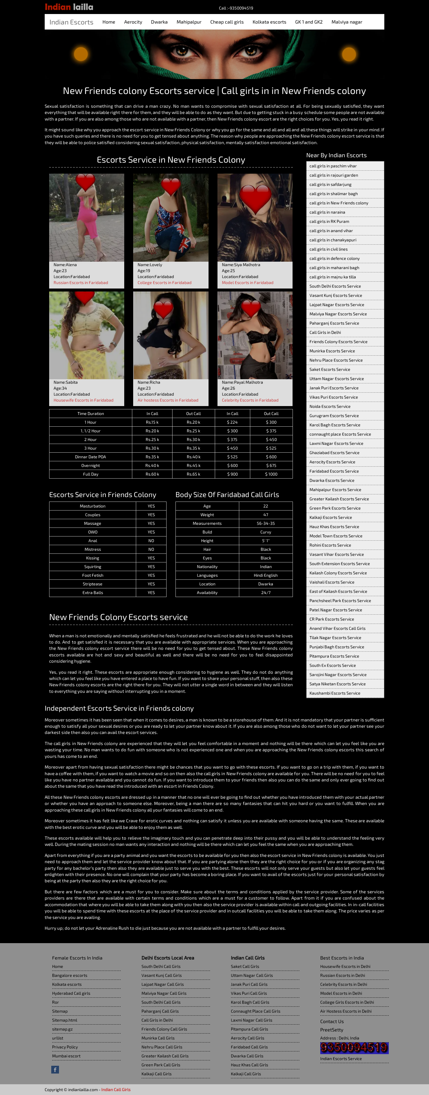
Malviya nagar (347, 21)
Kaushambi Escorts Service (335, 692)
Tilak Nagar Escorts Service (335, 637)
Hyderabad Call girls (71, 993)
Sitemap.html (64, 1019)
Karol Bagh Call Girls (250, 1002)
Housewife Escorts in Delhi (345, 966)
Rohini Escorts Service (330, 545)
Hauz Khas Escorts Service (334, 526)
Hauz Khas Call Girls (249, 1064)
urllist (57, 1037)
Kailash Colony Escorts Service (338, 572)
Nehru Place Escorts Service (336, 360)
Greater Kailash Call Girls (165, 1055)
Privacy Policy (65, 1046)
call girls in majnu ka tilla (333, 276)
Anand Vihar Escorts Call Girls (338, 628)
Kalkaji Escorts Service (331, 517)
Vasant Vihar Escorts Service (337, 554)
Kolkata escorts (269, 21)
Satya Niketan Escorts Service (338, 683)
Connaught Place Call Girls (255, 1011)
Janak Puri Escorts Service (334, 387)
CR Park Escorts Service (332, 618)
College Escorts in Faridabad (165, 282)
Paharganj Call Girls (160, 1011)
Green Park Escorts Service (335, 508)
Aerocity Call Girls (247, 1037)
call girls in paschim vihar (333, 165)
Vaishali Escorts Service (332, 581)
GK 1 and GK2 (309, 21)
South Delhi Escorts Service (335, 286)
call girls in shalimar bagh (334, 193)
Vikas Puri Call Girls (249, 993)
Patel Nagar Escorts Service (336, 609)
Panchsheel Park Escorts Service (340, 600)
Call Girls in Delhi (325, 332)
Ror (55, 1002)
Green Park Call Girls (161, 1064)
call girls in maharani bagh (334, 267)
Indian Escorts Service (341, 1058)
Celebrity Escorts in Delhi (343, 984)
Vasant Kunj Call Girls (162, 975)
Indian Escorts (71, 22)
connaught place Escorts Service (340, 434)
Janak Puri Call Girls (249, 984)
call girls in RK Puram (329, 221)
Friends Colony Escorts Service (339, 341)
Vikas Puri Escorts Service (334, 397)
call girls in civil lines (329, 249)
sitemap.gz (62, 1028)
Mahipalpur (189, 21)
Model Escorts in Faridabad (247, 282)
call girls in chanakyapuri (333, 239)
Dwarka (159, 21)
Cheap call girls (227, 21)
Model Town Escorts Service (336, 535)
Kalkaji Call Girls (157, 1073)
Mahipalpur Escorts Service (335, 489)
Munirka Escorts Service (332, 350)
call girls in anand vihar (331, 230)
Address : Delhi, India (339, 1037)
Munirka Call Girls (158, 1037)
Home (108, 21)
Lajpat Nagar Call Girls (163, 984)
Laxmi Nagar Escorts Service (336, 443)
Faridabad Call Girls (249, 1046)
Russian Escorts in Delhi (342, 975)
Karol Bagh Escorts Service (335, 424)
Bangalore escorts (69, 975)
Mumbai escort (66, 1055)
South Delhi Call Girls (161, 966)
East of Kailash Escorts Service (338, 591)
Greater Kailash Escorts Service (339, 498)
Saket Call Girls (245, 966)
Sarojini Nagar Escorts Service (338, 674)
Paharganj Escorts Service (334, 323)
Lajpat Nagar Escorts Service (337, 304)
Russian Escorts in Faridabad (81, 282)
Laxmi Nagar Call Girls (251, 1019)
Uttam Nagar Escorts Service (337, 378)
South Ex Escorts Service (333, 665)
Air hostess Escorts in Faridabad (168, 399)
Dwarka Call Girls (247, 1055)
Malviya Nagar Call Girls (164, 993)
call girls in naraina (327, 212)
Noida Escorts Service (330, 406)
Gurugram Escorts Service (334, 415)
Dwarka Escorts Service (332, 480)
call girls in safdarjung (331, 184)
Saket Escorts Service (330, 369)
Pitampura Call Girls (249, 1028)
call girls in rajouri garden (334, 175)
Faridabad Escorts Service (334, 471)
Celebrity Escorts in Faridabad (250, 399)
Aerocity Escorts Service (332, 461)
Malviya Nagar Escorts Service (338, 313)
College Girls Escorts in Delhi (347, 1002)
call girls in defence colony (335, 258)
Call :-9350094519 (236, 7)
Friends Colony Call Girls (164, 1028)
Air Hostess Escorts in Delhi (346, 1011)
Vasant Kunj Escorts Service (336, 295)
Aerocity (133, 21)
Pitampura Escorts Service (334, 655)
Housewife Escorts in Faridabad (84, 399)
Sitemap (60, 1011)
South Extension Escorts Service (340, 563)
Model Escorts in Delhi (341, 993)
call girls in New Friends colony (339, 202)
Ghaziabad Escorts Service (335, 452)
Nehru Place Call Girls (162, 1046)
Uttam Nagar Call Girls (252, 975)
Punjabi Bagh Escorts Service (337, 646)
